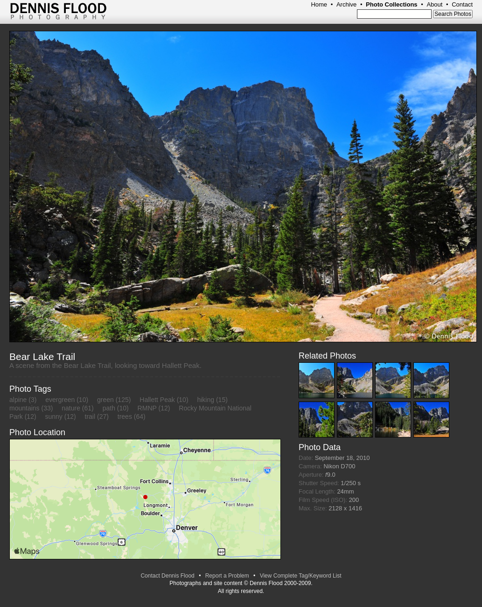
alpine (18, 399)
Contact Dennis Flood (167, 575)
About (434, 4)
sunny (53, 416)
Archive (346, 4)
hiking (205, 399)
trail (90, 416)
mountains (24, 408)
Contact (462, 4)
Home (319, 4)
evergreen (60, 399)
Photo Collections (392, 4)
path (109, 408)
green (105, 399)
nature (71, 408)
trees (125, 416)
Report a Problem (227, 575)
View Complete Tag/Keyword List (301, 575)
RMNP (147, 408)
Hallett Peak (157, 399)
